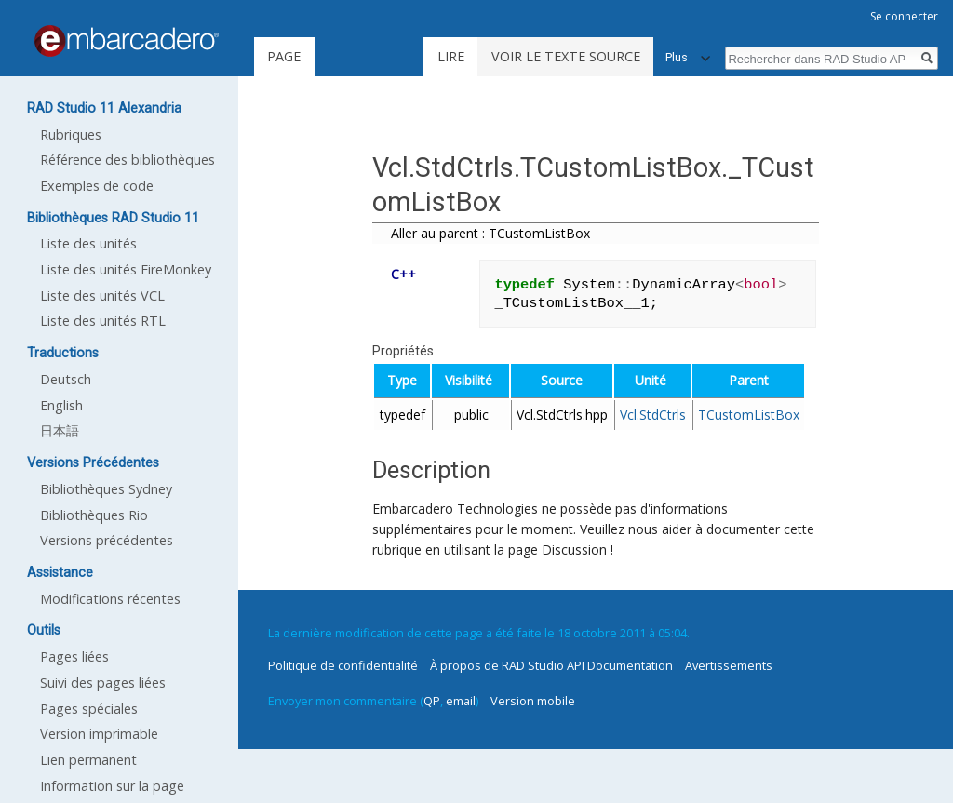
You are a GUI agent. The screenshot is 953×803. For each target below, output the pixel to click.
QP (431, 700)
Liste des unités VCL (102, 295)
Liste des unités (88, 243)
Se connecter (904, 16)
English (61, 405)
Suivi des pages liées (103, 682)
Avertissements (728, 665)
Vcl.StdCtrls (653, 414)
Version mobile (532, 700)
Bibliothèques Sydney (106, 489)
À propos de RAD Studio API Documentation (551, 665)
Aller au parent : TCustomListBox (490, 233)
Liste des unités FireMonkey (125, 269)
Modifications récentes (110, 599)
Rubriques (70, 134)
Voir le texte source (565, 56)
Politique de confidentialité (343, 665)
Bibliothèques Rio (94, 515)
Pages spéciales (89, 708)
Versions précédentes (106, 540)
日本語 (59, 430)
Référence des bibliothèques (127, 159)
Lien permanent (88, 760)
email (461, 700)
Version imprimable (99, 734)
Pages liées (74, 656)
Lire (450, 56)
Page (284, 56)
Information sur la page (112, 786)
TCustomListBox (748, 414)
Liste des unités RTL (103, 320)
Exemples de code (97, 185)
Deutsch (65, 379)
